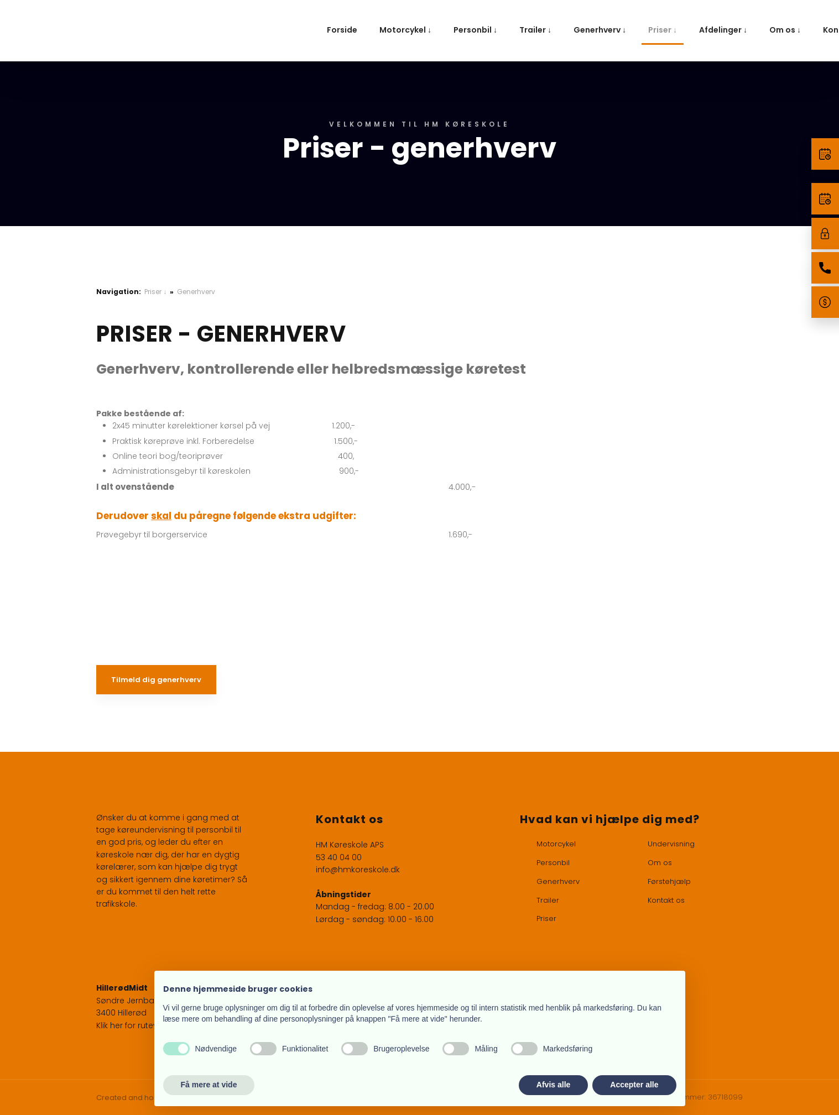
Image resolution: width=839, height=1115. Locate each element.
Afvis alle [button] (553, 1084)
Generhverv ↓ (600, 29)
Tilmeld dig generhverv (156, 679)
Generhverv (196, 291)
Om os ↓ (785, 29)
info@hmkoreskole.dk (358, 869)
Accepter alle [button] (634, 1084)
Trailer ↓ (535, 29)
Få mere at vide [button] (209, 1084)
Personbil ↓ (475, 29)
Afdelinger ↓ (723, 29)
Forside (342, 29)
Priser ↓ (662, 29)
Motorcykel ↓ (405, 29)
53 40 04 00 (339, 857)
